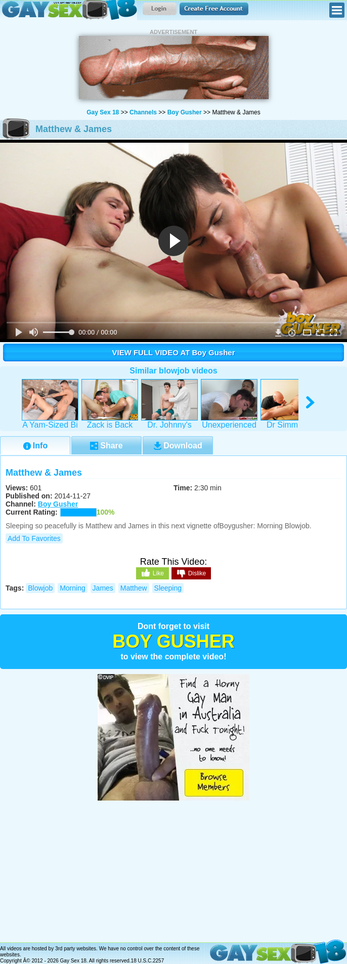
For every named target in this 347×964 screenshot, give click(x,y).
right (311, 402)
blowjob (40, 588)
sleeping (168, 588)
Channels (143, 112)
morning (72, 588)
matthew (133, 588)
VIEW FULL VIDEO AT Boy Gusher (173, 352)
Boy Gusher (184, 112)
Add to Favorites (34, 538)
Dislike (191, 574)
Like (152, 573)
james (103, 588)
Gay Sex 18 (68, 10)
